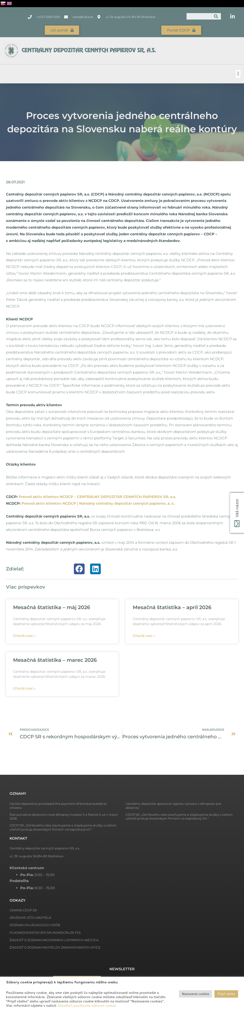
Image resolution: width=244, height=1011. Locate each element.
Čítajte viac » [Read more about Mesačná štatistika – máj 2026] (24, 636)
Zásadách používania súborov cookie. (87, 1005)
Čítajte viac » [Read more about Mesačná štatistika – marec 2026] (24, 688)
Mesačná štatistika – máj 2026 (51, 607)
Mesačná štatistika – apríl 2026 (172, 607)
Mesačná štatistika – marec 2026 (55, 660)
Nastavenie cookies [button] (195, 994)
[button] (238, 74)
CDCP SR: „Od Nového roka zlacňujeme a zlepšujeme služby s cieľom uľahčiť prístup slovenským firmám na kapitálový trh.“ (179, 817)
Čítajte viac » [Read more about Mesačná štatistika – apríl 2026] (144, 636)
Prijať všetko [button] (226, 994)
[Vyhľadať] (216, 16)
